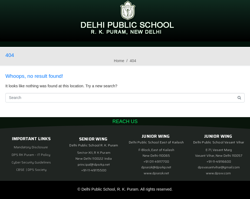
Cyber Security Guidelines (31, 162)
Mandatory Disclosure (31, 147)
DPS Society (37, 169)
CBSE (20, 169)
